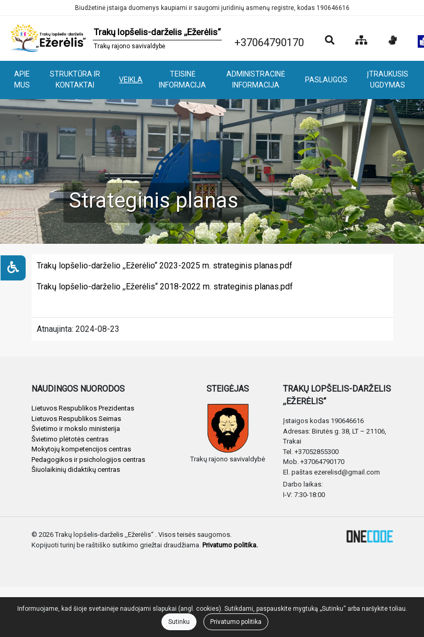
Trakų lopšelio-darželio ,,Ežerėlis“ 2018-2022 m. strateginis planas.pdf (165, 286)
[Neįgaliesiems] (13, 268)
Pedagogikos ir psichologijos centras (88, 459)
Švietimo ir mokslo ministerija (75, 429)
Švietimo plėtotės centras (69, 439)
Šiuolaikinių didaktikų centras (75, 469)
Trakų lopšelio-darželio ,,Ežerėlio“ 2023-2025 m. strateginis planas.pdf (164, 266)
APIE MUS (22, 79)
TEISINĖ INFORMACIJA (182, 79)
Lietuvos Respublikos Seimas (76, 419)
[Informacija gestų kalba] (392, 40)
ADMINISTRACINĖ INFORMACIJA (255, 79)
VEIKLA (131, 79)
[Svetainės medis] (361, 40)
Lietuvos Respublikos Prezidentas (82, 408)
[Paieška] (330, 40)
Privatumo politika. (230, 545)
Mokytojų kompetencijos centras (81, 449)
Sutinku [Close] (179, 621)
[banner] (115, 38)
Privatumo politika (236, 621)
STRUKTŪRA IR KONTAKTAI (75, 79)
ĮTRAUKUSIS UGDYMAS (387, 79)
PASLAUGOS (326, 79)
